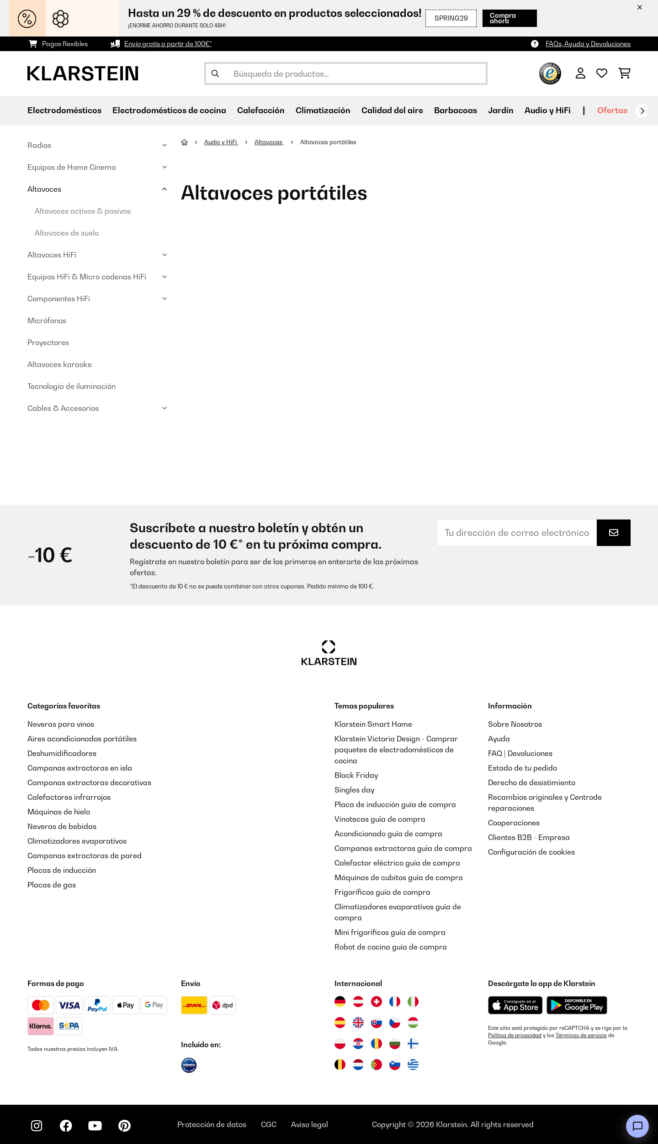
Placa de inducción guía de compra (395, 804)
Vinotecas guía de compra (379, 819)
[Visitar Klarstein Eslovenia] (394, 1064)
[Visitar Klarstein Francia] (394, 1001)
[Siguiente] (642, 111)
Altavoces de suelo (67, 232)
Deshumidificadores (61, 753)
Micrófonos (46, 320)
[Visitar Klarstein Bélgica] (339, 1064)
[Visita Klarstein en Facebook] (66, 1125)
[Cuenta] (580, 73)
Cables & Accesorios (63, 408)
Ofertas (612, 110)
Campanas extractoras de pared (84, 855)
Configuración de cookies (531, 851)
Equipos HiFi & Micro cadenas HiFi (86, 276)
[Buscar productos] (346, 73)
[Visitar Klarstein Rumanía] (376, 1043)
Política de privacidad (514, 1035)
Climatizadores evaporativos (77, 840)
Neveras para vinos (60, 724)
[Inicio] (192, 142)
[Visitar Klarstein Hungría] (413, 1022)
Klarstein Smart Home (373, 724)
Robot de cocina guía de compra (390, 946)
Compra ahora (503, 18)
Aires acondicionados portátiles (82, 738)
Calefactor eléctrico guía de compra (397, 862)
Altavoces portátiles (329, 142)
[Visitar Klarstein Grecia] (413, 1065)
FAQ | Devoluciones (520, 753)
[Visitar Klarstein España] (339, 1022)
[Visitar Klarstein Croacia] (358, 1043)
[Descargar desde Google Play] (576, 1005)
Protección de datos (211, 1124)
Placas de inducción (61, 870)
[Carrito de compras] (624, 73)
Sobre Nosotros (515, 724)
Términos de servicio (581, 1035)
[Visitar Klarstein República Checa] (394, 1022)
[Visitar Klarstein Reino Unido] (358, 1022)
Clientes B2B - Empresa (529, 837)
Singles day (354, 789)
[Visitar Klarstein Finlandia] (413, 1043)
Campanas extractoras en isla (79, 767)
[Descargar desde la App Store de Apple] (515, 1005)
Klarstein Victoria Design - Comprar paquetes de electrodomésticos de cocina (396, 749)
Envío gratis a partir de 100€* (168, 43)
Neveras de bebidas (61, 826)
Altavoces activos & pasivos (83, 210)
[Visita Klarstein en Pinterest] (124, 1125)
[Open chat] (637, 1126)
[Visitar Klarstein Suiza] (376, 1001)
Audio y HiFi (221, 142)
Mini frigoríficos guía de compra (390, 932)
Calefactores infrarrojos (69, 797)
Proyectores (48, 342)
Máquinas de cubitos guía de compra (398, 877)
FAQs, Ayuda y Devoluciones (588, 43)
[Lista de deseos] (601, 73)
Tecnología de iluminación (71, 386)
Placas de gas (51, 884)
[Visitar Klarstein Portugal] (376, 1064)
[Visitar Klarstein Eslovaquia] (376, 1022)
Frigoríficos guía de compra (382, 892)
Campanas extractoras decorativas (89, 782)
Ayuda (499, 738)
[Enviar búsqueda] (215, 73)
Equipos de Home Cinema (71, 167)
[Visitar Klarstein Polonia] (339, 1043)
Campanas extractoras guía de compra (403, 848)
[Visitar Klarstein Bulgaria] (394, 1043)
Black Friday (356, 775)
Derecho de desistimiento (531, 782)
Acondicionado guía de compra (388, 833)
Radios (39, 145)
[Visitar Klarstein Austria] (358, 1001)
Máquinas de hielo (58, 811)
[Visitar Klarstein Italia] (413, 1001)
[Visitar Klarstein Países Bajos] (358, 1064)
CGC (268, 1124)
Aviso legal (309, 1124)
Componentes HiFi (58, 298)
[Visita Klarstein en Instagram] (36, 1125)
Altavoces (44, 189)
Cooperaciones (514, 822)
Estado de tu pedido (522, 767)
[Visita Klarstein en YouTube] (95, 1125)
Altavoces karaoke (59, 364)
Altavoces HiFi (51, 254)
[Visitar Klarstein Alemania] (339, 1001)
